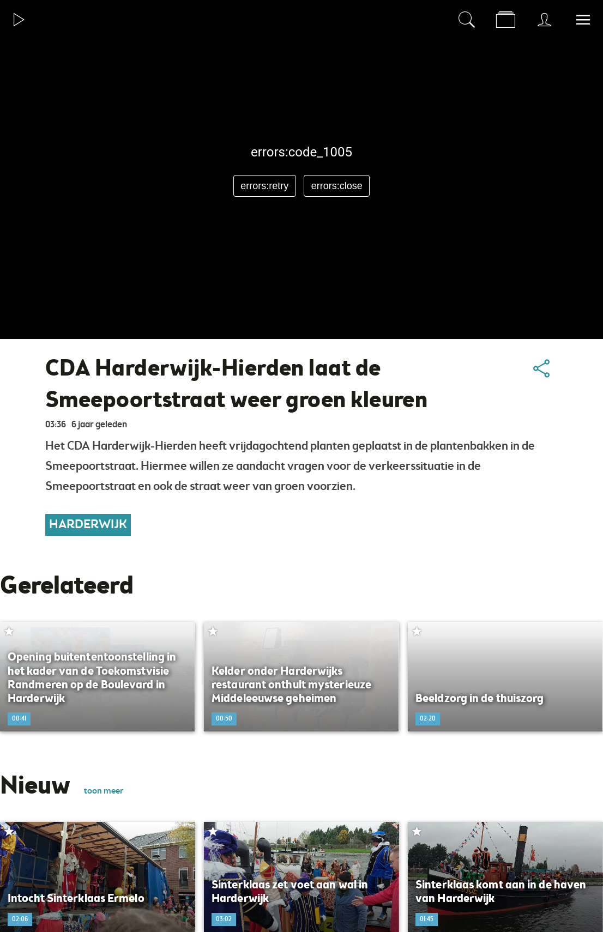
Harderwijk (88, 525)
